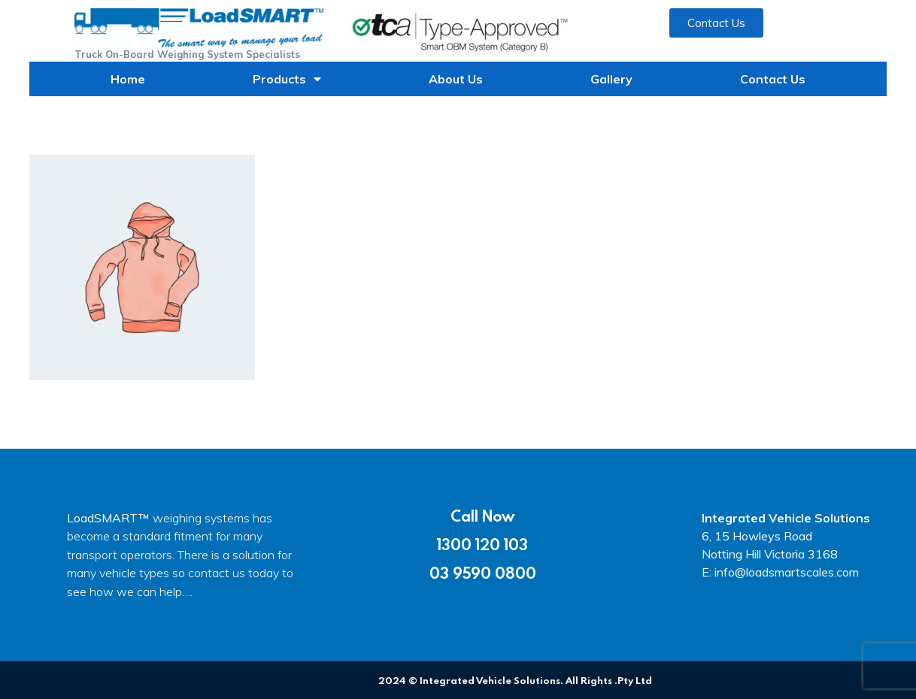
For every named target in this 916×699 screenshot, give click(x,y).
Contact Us (772, 78)
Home (128, 78)
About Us (456, 78)
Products (287, 78)
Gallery (611, 78)
